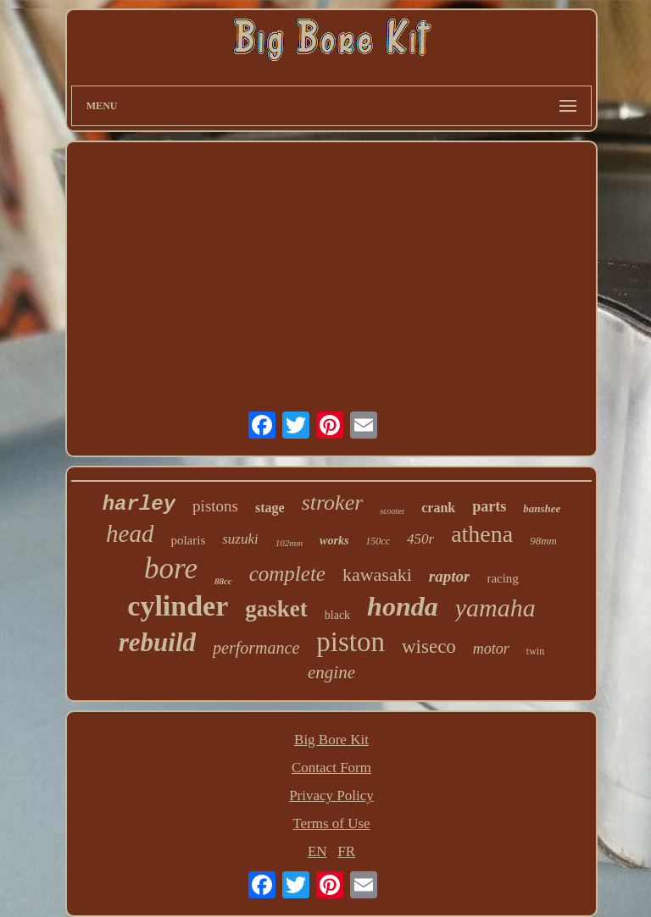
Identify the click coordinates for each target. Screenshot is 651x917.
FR (346, 851)
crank (438, 507)
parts (489, 506)
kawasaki (377, 574)
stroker (333, 502)
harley (139, 504)
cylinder (177, 605)
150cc (377, 541)
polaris (187, 540)
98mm (543, 540)
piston (350, 642)
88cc (223, 581)
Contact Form (331, 768)
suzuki (240, 539)
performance (256, 647)
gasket (276, 608)
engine (331, 672)
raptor (449, 576)
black (337, 615)
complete (287, 573)
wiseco (429, 646)
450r (420, 539)
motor (491, 648)
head (129, 533)
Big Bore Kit (331, 740)
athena (482, 534)
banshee (541, 508)
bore (171, 568)
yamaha (495, 607)
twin (535, 651)
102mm (289, 543)
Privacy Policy (331, 795)
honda (402, 606)
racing (502, 578)
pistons (215, 506)
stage (270, 507)
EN (317, 851)
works (334, 540)
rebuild (157, 642)
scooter (392, 511)
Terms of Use (331, 823)
